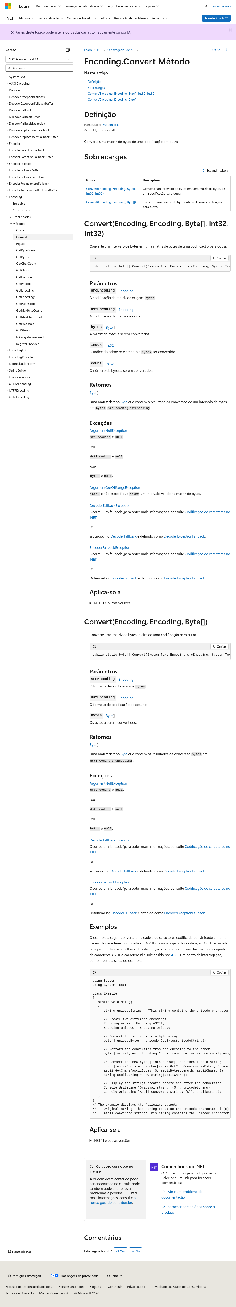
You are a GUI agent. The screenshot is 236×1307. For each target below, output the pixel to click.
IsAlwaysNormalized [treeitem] (30, 337)
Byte (109, 327)
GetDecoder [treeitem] (24, 277)
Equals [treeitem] (20, 243)
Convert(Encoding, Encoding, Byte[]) (112, 99)
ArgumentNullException (108, 430)
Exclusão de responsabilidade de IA (29, 1286)
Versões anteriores (71, 1286)
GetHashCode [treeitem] (25, 303)
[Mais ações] (227, 49)
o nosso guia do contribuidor (113, 1200)
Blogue (94, 1286)
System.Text (111, 124)
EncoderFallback (124, 578)
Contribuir (115, 1286)
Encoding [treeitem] (19, 203)
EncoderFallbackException (110, 547)
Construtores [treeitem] (22, 210)
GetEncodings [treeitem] (25, 297)
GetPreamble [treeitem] (25, 324)
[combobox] (39, 59)
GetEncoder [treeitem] (24, 283)
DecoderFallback (124, 536)
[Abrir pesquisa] (206, 6)
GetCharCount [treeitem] (26, 263)
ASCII (175, 954)
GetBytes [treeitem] (22, 257)
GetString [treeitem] (23, 330)
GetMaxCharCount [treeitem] (29, 317)
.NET (100, 50)
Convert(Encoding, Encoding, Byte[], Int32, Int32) (121, 93)
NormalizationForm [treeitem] (22, 363)
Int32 (110, 345)
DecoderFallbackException (110, 505)
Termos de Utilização (19, 1293)
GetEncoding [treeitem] (25, 290)
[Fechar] (67, 50)
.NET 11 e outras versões (111, 602)
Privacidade (135, 1286)
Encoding (126, 290)
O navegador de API (121, 50)
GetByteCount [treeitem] (26, 250)
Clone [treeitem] (20, 230)
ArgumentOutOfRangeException (115, 487)
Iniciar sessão (221, 6)
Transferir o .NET (216, 18)
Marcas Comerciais (52, 1293)
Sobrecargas (96, 87)
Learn (88, 50)
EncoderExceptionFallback (184, 578)
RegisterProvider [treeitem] (27, 344)
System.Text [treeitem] (17, 77)
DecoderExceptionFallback (184, 536)
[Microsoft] (8, 6)
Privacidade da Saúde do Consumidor (178, 1286)
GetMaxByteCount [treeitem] (29, 310)
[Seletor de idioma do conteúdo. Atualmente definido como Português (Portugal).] (24, 1275)
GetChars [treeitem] (22, 270)
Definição (94, 81)
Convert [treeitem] (21, 237)
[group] (160, 267)
